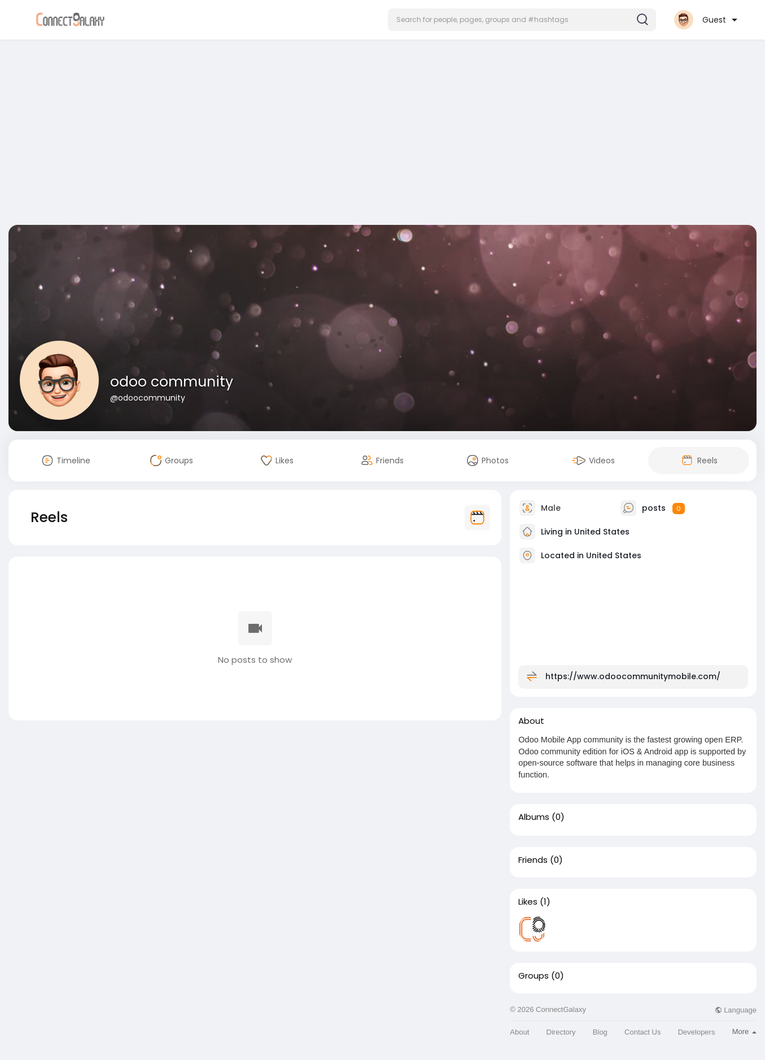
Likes (527, 901)
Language (736, 1010)
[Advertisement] (383, 134)
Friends (533, 859)
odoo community (171, 382)
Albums (533, 817)
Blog (600, 1032)
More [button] (744, 1031)
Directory (561, 1032)
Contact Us (642, 1032)
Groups (533, 975)
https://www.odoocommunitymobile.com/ (632, 676)
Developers (696, 1032)
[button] (522, 19)
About (519, 1032)
